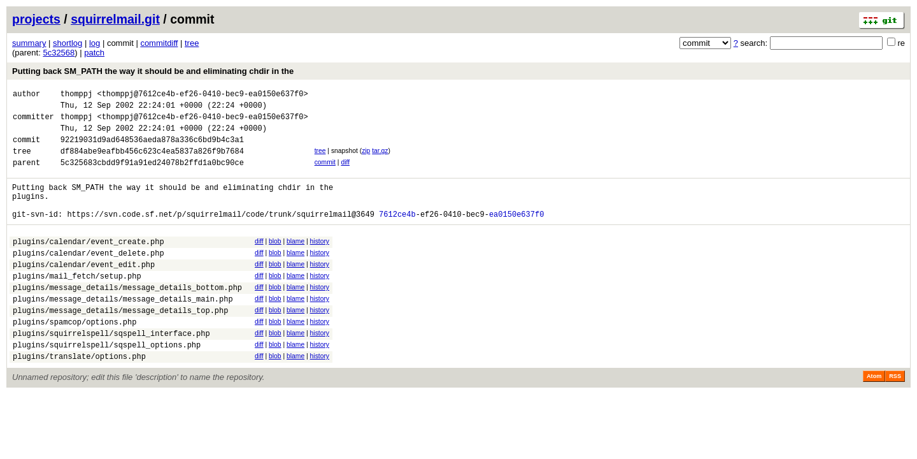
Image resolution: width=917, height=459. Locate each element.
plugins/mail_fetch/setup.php (77, 304)
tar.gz (380, 160)
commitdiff (159, 43)
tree (192, 43)
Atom (874, 418)
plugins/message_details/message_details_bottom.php (127, 317)
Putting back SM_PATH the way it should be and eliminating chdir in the (153, 71)
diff (345, 173)
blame (295, 262)
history (319, 262)
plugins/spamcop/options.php (74, 358)
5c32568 (59, 52)
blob (275, 262)
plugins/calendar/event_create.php (88, 264)
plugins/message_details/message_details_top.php (120, 344)
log (94, 43)
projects (36, 19)
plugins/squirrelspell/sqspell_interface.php (111, 371)
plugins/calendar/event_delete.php (88, 277)
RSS (895, 418)
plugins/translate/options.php (79, 398)
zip (366, 160)
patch (94, 52)
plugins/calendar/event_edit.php (84, 291)
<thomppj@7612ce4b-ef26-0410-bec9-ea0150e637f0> (202, 95)
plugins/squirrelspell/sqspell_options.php (107, 384)
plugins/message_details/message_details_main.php (123, 331)
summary (29, 43)
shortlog (67, 43)
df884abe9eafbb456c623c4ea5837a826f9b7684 (152, 162)
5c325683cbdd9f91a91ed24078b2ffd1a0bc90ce (152, 175)
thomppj (76, 95)
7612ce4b (397, 234)
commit (325, 173)
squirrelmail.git (115, 19)
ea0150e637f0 (516, 234)
